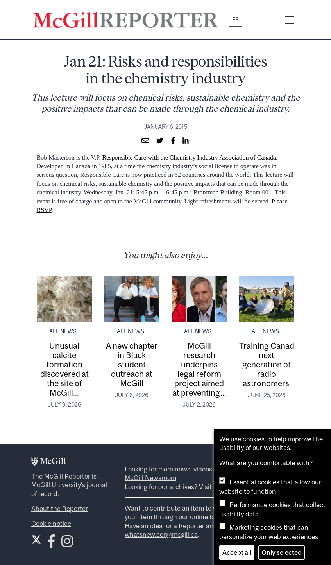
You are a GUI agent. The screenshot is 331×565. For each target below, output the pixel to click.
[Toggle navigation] (289, 20)
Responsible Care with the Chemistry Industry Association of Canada (189, 157)
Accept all (236, 552)
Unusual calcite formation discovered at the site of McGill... (64, 369)
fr (235, 19)
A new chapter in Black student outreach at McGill (131, 364)
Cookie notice (51, 523)
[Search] (261, 20)
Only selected (281, 552)
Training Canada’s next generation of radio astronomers (271, 364)
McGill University (56, 485)
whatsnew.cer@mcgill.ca (161, 534)
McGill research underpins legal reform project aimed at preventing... (199, 369)
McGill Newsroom (150, 478)
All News (63, 331)
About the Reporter (59, 509)
